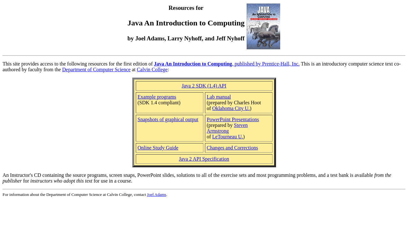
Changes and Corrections (232, 147)
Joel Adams (156, 194)
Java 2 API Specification (204, 159)
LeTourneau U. (227, 136)
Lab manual (219, 97)
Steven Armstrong (227, 128)
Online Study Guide (158, 147)
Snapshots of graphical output (168, 119)
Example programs (157, 97)
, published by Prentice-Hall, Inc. (227, 63)
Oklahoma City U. (231, 108)
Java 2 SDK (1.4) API (204, 85)
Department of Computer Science (96, 69)
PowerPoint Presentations (233, 119)
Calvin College (152, 69)
